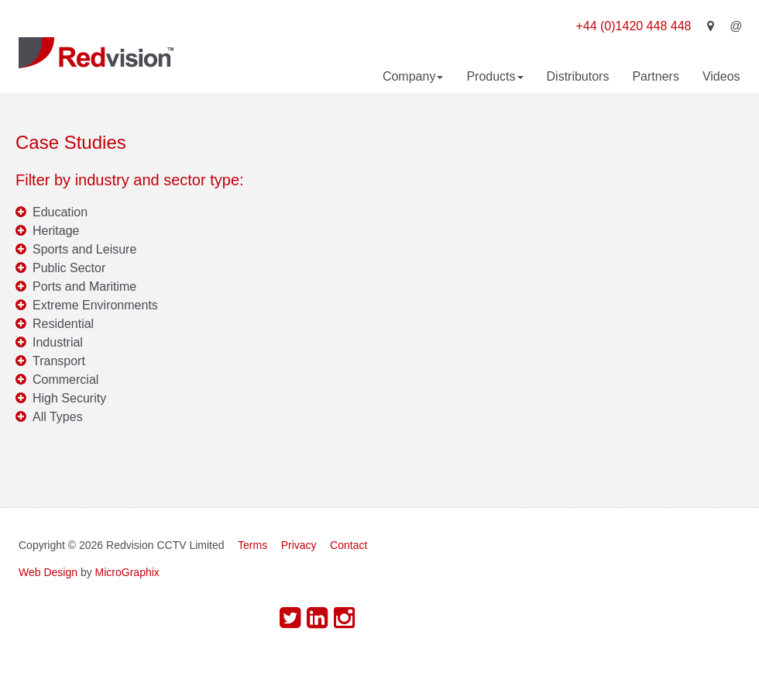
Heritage (56, 230)
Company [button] (413, 76)
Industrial (58, 342)
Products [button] (494, 76)
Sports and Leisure (84, 249)
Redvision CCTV (96, 52)
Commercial (65, 379)
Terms (252, 545)
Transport (59, 361)
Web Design (48, 572)
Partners (655, 76)
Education (60, 212)
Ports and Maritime (84, 286)
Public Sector (69, 267)
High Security (69, 398)
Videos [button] (721, 76)
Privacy (299, 545)
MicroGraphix (127, 572)
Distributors (578, 76)
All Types (58, 416)
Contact (348, 545)
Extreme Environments (95, 305)
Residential (63, 323)
